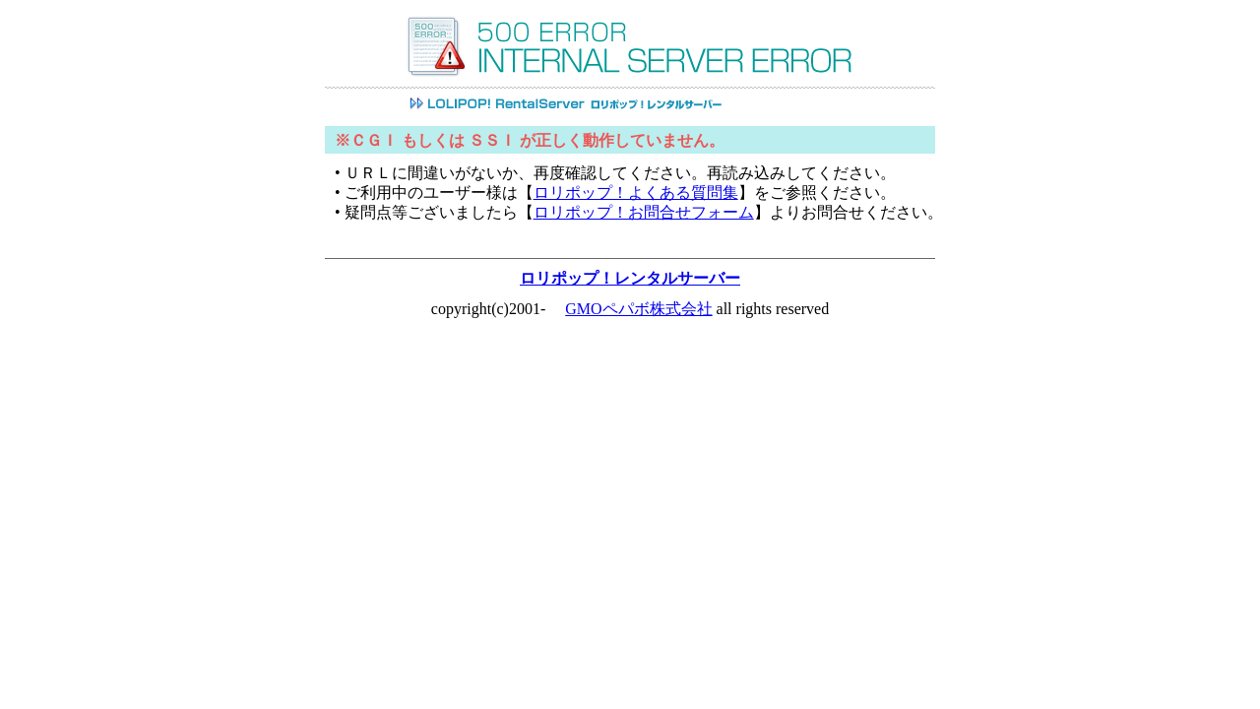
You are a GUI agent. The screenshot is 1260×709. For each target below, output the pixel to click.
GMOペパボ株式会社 (638, 308)
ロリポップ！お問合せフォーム (644, 212)
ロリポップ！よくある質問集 (636, 192)
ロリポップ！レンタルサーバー (630, 278)
